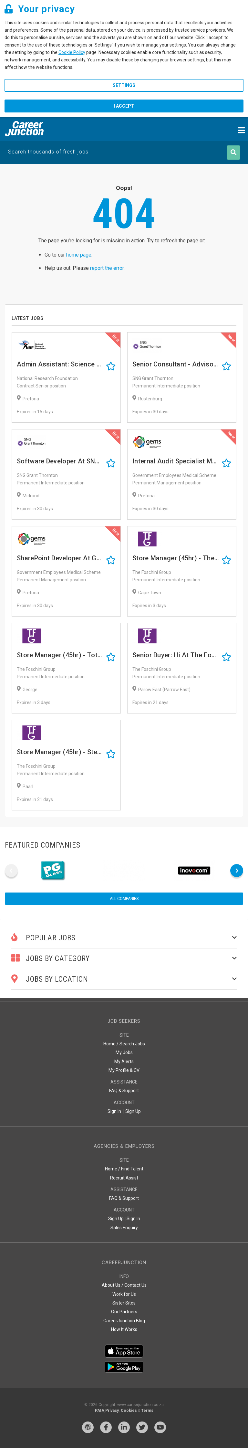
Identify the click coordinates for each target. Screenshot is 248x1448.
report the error (107, 268)
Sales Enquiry (124, 1227)
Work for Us (124, 1294)
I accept (124, 106)
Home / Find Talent (124, 1168)
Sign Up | (117, 1218)
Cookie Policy (71, 52)
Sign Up (133, 1111)
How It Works (124, 1329)
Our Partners (124, 1311)
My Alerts (124, 1061)
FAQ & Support (124, 1090)
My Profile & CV (124, 1070)
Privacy (112, 1410)
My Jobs (124, 1052)
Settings (124, 85)
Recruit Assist (124, 1177)
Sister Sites (124, 1302)
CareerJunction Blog (124, 1320)
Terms (147, 1410)
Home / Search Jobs (124, 1043)
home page (78, 255)
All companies (124, 898)
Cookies (129, 1410)
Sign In (114, 1111)
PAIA (99, 1410)
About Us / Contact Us (124, 1285)
